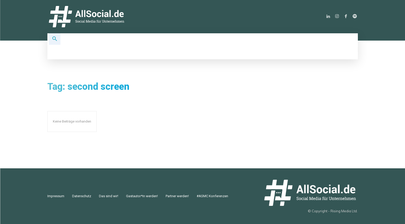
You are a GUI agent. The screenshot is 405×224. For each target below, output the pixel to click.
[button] (54, 39)
